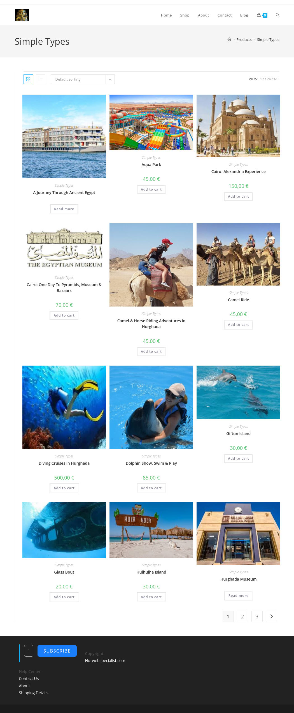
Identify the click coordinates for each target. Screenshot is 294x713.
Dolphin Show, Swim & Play (151, 463)
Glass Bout (64, 572)
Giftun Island (238, 433)
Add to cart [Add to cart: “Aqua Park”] (151, 189)
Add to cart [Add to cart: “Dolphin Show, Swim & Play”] (151, 488)
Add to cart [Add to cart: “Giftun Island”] (238, 458)
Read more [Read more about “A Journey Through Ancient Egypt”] (64, 209)
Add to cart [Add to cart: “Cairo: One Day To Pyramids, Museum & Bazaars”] (64, 315)
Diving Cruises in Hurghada (64, 463)
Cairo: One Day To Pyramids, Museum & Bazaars (64, 287)
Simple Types (268, 39)
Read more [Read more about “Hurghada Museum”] (238, 595)
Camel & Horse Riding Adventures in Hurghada (151, 323)
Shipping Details (33, 692)
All (276, 79)
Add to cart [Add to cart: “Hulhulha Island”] (151, 597)
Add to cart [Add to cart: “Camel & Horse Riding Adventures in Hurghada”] (151, 351)
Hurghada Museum (238, 579)
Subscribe (57, 651)
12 (262, 79)
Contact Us (29, 678)
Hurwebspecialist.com (105, 660)
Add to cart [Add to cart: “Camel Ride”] (238, 324)
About (24, 685)
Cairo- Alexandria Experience (238, 171)
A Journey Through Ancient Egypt (64, 192)
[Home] (229, 39)
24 (269, 79)
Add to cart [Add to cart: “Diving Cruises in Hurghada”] (64, 488)
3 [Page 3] (257, 616)
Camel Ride (238, 299)
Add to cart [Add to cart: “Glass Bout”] (64, 597)
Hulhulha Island (151, 572)
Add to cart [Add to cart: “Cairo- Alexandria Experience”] (238, 196)
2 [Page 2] (242, 616)
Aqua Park (151, 164)
